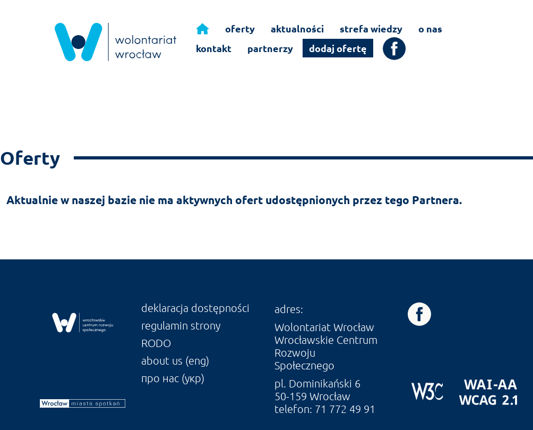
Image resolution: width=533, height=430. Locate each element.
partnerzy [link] (270, 48)
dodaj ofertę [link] (338, 48)
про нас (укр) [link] (172, 378)
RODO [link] (156, 342)
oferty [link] (240, 28)
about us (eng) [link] (175, 360)
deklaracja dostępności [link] (195, 307)
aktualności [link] (297, 28)
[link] (115, 42)
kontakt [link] (213, 48)
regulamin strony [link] (180, 325)
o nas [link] (430, 28)
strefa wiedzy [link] (371, 28)
